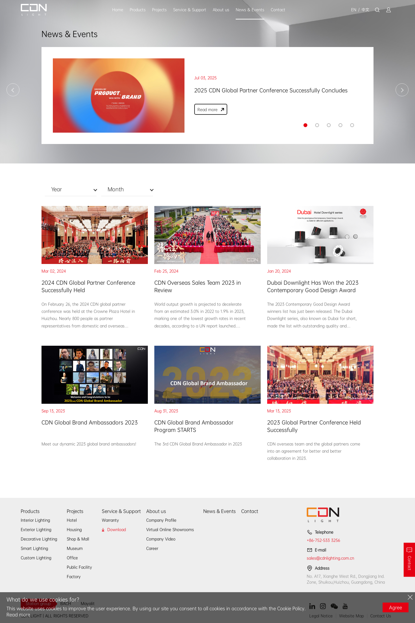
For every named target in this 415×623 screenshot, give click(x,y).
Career (152, 548)
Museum (75, 548)
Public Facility (79, 567)
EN (353, 9)
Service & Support (189, 9)
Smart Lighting (34, 548)
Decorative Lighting (39, 539)
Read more (18, 614)
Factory (74, 576)
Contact (278, 9)
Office (72, 557)
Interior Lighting (35, 520)
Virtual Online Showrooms (170, 529)
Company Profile (161, 520)
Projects (159, 9)
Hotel (72, 520)
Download (116, 529)
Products (138, 9)
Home (117, 9)
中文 (365, 9)
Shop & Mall (78, 539)
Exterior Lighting (36, 529)
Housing (74, 529)
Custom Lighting (36, 557)
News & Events (250, 9)
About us (221, 9)
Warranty (110, 520)
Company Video (160, 539)
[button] (305, 125)
